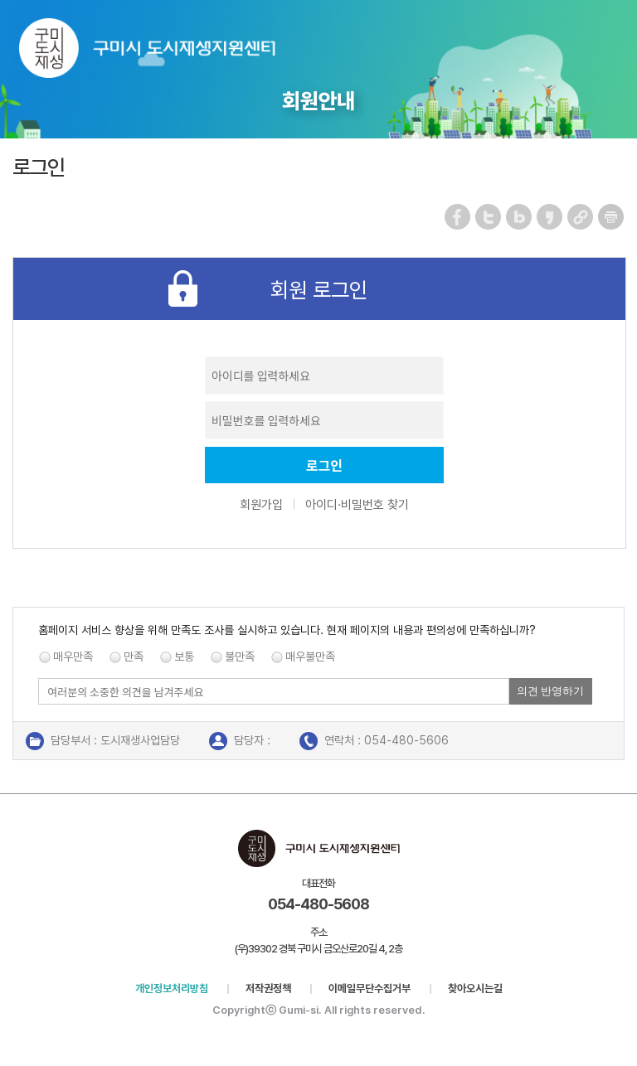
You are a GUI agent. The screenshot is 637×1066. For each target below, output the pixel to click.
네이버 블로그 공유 (519, 217)
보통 (184, 656)
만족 (133, 656)
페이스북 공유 (458, 217)
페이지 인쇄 (611, 217)
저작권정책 (268, 988)
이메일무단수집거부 (369, 988)
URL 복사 (581, 217)
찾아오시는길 (475, 988)
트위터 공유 (489, 217)
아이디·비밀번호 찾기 (357, 504)
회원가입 (261, 504)
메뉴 (613, 36)
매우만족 (73, 656)
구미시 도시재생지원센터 (164, 51)
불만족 (240, 656)
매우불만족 (310, 656)
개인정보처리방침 (171, 988)
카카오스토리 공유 (550, 217)
